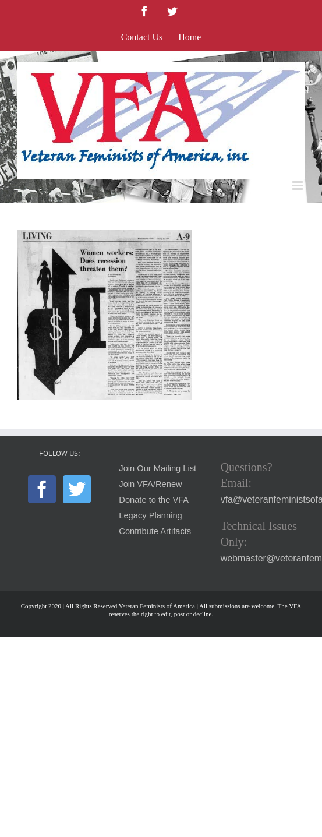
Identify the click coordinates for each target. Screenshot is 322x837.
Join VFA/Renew (150, 484)
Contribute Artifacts (155, 531)
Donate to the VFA (154, 499)
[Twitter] (77, 489)
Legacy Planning (150, 515)
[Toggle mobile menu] (298, 185)
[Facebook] (42, 489)
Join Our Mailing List (157, 468)
